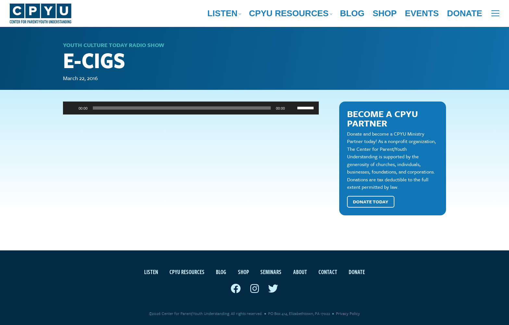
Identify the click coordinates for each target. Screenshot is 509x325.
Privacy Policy (348, 314)
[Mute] (292, 108)
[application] (191, 108)
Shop (417, 14)
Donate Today (370, 202)
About (300, 272)
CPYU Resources (353, 14)
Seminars (270, 272)
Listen (311, 14)
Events (443, 14)
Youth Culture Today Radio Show (113, 45)
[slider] (182, 108)
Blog (395, 14)
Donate (471, 14)
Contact (327, 272)
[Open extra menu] (495, 15)
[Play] (71, 108)
